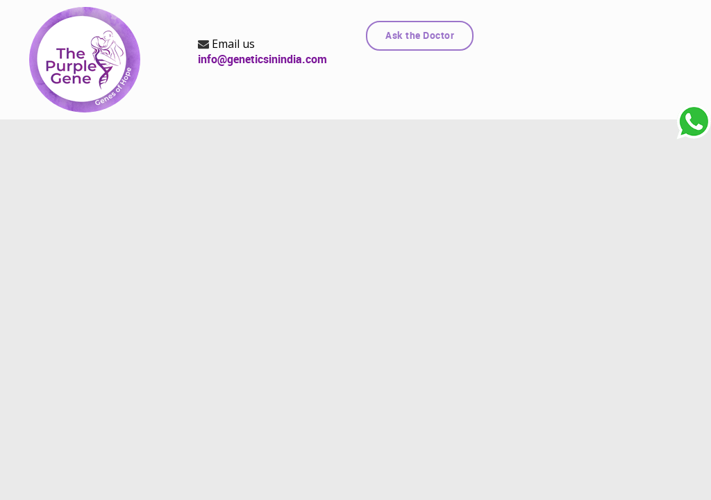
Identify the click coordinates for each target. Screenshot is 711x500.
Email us (226, 43)
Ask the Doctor (419, 36)
